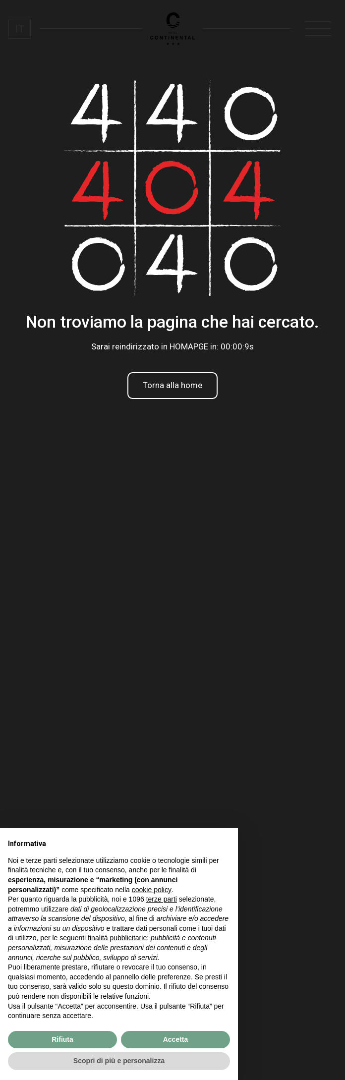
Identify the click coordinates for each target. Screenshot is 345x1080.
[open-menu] (318, 28)
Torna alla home (172, 385)
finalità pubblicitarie (117, 938)
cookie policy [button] (152, 890)
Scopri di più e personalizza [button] (119, 1061)
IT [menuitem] (19, 29)
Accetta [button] (175, 1039)
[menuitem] (19, 28)
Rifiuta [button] (62, 1039)
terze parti (161, 899)
